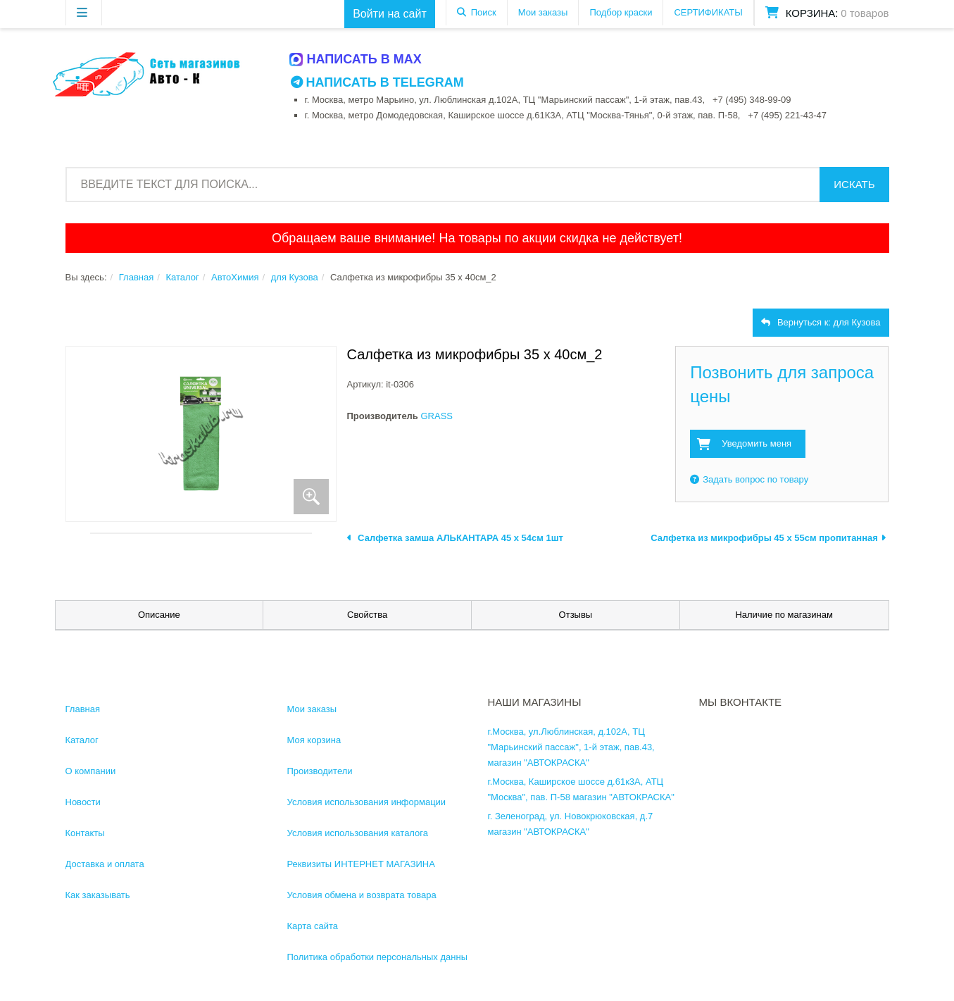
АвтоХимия (235, 277)
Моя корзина (314, 740)
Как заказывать (97, 895)
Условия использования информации (366, 802)
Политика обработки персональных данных (379, 957)
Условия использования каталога (358, 833)
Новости (83, 802)
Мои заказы (543, 12)
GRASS (436, 416)
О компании (90, 771)
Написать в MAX (356, 59)
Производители (320, 771)
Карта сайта (312, 926)
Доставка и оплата (104, 864)
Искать (854, 184)
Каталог (182, 277)
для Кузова (294, 277)
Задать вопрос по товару (749, 479)
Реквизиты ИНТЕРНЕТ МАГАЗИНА (361, 864)
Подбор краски (620, 12)
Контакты (85, 833)
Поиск (483, 12)
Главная (136, 277)
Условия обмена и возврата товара (362, 895)
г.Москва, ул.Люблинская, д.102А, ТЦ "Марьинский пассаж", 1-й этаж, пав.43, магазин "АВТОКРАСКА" (571, 747)
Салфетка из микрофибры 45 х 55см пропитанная (768, 538)
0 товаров (865, 13)
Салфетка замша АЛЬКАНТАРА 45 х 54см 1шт (455, 538)
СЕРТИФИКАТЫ (708, 12)
